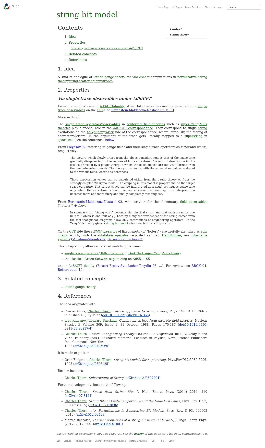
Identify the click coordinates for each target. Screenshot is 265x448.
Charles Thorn (99, 311)
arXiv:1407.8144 (78, 395)
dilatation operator (113, 235)
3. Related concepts (81, 54)
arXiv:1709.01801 (108, 424)
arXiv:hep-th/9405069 (91, 346)
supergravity (104, 132)
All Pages (177, 7)
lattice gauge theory (109, 77)
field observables (193, 201)
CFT (100, 110)
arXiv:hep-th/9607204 (142, 378)
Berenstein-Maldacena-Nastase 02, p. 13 (142, 110)
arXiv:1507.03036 (103, 405)
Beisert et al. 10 (70, 269)
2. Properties (75, 42)
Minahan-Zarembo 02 (89, 239)
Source (171, 441)
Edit (58, 441)
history (138, 433)
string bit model (117, 223)
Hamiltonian (171, 235)
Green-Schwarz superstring (106, 259)
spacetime (66, 140)
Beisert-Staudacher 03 (124, 239)
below (109, 140)
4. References (76, 60)
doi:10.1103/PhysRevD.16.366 (125, 315)
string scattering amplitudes (91, 81)
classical (76, 259)
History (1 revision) (138, 441)
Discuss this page (213, 7)
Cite (153, 441)
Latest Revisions (193, 7)
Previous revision (83, 441)
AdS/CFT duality (82, 266)
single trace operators (82, 253)
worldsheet (141, 77)
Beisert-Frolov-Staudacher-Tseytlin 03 (126, 266)
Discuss (67, 441)
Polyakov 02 (76, 147)
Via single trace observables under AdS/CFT (107, 48)
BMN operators (105, 231)
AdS (90, 132)
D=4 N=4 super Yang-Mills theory (154, 253)
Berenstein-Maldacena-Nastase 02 (95, 201)
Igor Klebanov (75, 320)
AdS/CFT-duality (112, 106)
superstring (193, 136)
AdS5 (137, 259)
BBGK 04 (198, 266)
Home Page (163, 7)
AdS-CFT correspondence (133, 128)
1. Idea (70, 36)
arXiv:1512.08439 (90, 414)
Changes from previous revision (110, 441)
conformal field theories (146, 124)
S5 (148, 259)
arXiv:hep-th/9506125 (91, 364)
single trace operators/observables (92, 124)
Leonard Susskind (103, 320)
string (202, 128)
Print (162, 441)
